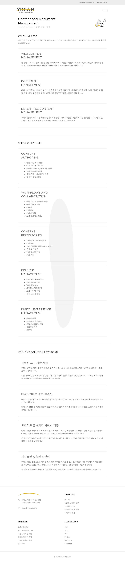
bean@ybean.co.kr (29, 508)
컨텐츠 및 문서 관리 (71, 503)
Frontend (68, 544)
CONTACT (102, 2)
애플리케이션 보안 (25, 540)
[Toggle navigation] (105, 11)
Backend (68, 540)
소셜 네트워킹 (69, 506)
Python (67, 537)
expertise (29, 27)
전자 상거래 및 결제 (71, 509)
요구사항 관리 (23, 527)
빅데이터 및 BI (70, 513)
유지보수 (21, 544)
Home (20, 27)
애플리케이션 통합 (25, 537)
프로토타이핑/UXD (25, 530)
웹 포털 (67, 500)
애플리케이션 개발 (25, 534)
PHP (66, 534)
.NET (66, 527)
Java (66, 530)
